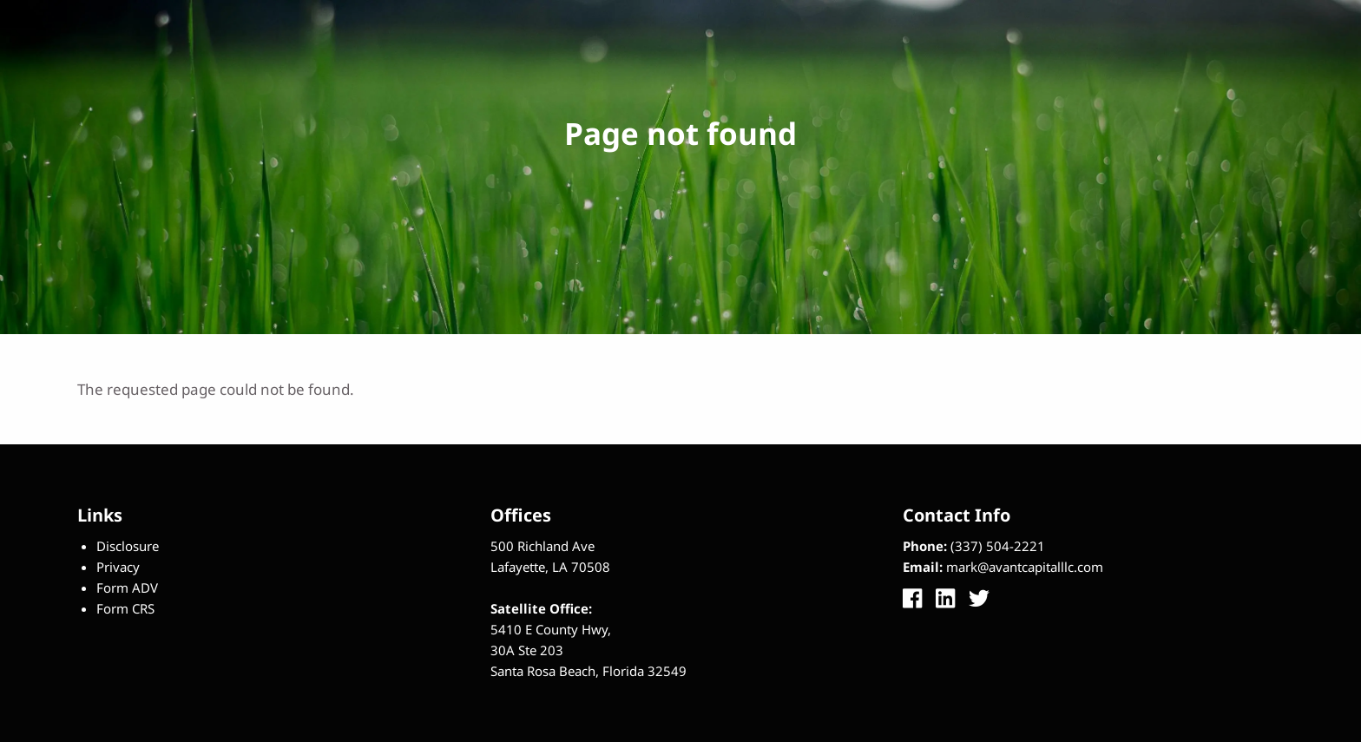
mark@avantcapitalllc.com (1024, 566)
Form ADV (127, 587)
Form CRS (125, 608)
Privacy (118, 566)
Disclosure (127, 546)
